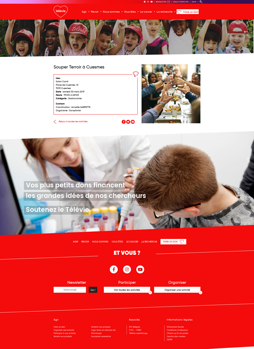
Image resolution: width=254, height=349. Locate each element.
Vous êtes (130, 11)
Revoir (95, 11)
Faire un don (190, 12)
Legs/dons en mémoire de (103, 330)
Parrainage (96, 333)
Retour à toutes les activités (71, 121)
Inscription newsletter (101, 336)
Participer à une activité (65, 333)
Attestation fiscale (175, 327)
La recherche (165, 11)
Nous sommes (111, 11)
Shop (194, 2)
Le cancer (146, 11)
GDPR (169, 339)
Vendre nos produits (63, 336)
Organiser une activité (64, 330)
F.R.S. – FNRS (135, 330)
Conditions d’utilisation (177, 330)
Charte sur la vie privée (177, 333)
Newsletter (163, 2)
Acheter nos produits (100, 327)
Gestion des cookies (176, 336)
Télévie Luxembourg (138, 333)
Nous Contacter (180, 2)
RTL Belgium (134, 327)
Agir (84, 11)
